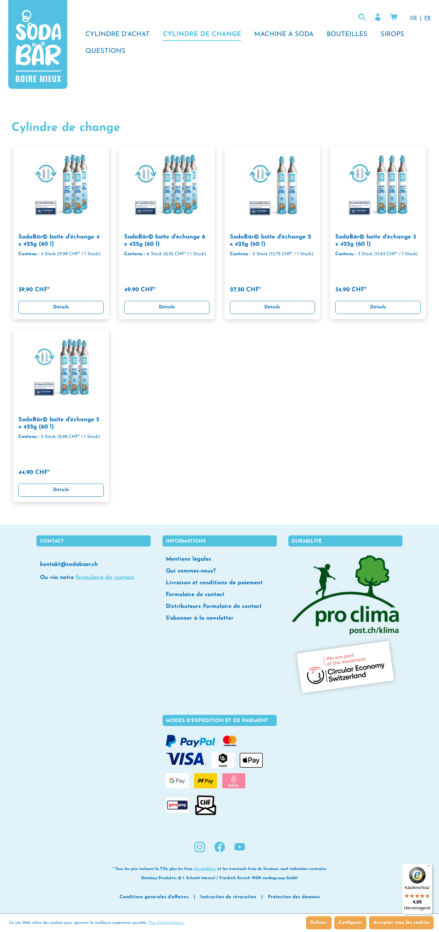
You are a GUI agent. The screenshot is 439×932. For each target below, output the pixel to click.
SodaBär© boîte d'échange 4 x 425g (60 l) (58, 240)
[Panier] (394, 17)
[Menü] (428, 867)
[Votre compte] (378, 17)
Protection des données (294, 897)
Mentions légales (188, 559)
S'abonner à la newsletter (199, 618)
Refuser (318, 922)
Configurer (350, 922)
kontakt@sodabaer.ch (69, 564)
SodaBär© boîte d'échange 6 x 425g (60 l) (164, 240)
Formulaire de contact (195, 594)
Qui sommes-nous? (191, 571)
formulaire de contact (105, 577)
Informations (186, 541)
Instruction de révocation (228, 897)
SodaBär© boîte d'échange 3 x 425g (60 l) (375, 240)
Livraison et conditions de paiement (214, 583)
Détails (61, 307)
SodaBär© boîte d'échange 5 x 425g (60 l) (58, 423)
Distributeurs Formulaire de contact (214, 606)
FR (427, 17)
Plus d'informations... (166, 923)
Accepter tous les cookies (401, 922)
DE (413, 17)
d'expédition (205, 869)
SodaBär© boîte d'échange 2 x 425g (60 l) (270, 240)
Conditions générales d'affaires (154, 897)
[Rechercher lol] (362, 17)
